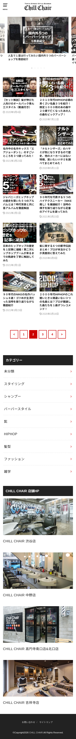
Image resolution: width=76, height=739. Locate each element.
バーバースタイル (17, 409)
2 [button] (35, 68)
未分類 (9, 371)
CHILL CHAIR (36, 732)
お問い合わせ (28, 722)
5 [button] (44, 68)
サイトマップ (45, 722)
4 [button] (41, 68)
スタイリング (14, 384)
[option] (38, 38)
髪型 (7, 446)
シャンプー (12, 396)
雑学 (7, 471)
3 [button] (38, 68)
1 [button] (32, 68)
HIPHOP (10, 434)
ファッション (14, 459)
